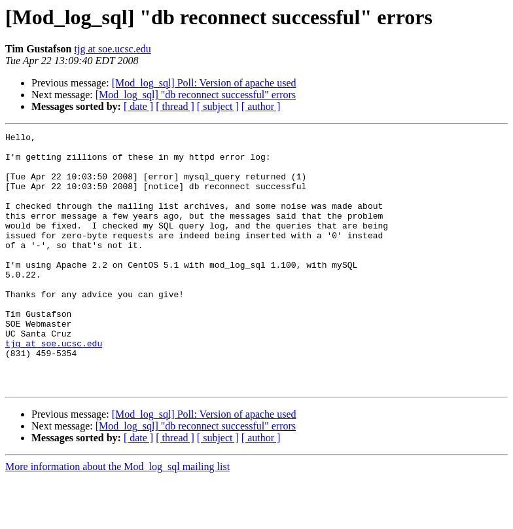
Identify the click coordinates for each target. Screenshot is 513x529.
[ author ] (261, 106)
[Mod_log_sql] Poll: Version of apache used (204, 82)
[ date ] (138, 106)
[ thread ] (175, 106)
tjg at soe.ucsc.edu (113, 48)
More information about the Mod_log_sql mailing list (117, 517)
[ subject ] (218, 106)
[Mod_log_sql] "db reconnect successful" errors (196, 94)
